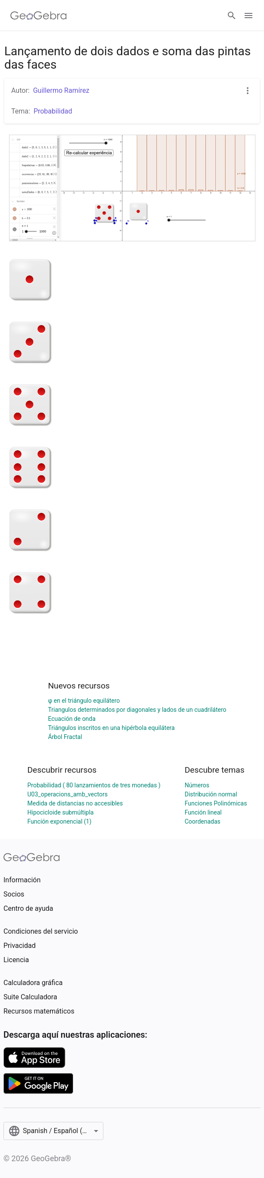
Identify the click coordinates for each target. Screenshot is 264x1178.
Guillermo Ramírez (61, 90)
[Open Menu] (248, 15)
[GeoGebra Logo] (38, 15)
